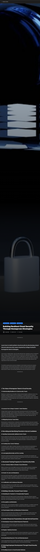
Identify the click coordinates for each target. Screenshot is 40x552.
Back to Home (5, 1)
